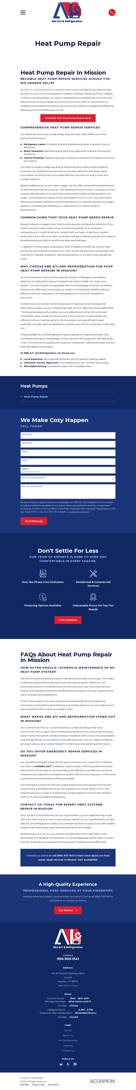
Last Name (27, 443)
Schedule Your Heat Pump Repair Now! (68, 118)
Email (24, 460)
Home (68, 1030)
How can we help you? (32, 486)
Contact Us (68, 1050)
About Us (68, 1035)
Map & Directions (68, 985)
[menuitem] (68, 397)
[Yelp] (68, 1064)
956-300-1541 (68, 959)
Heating (68, 1045)
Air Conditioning (68, 1040)
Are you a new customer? (34, 477)
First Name (27, 434)
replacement (85, 197)
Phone (25, 452)
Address (25, 469)
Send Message (33, 521)
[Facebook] (75, 1064)
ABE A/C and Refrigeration (39, 89)
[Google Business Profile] (61, 1064)
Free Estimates (68, 620)
